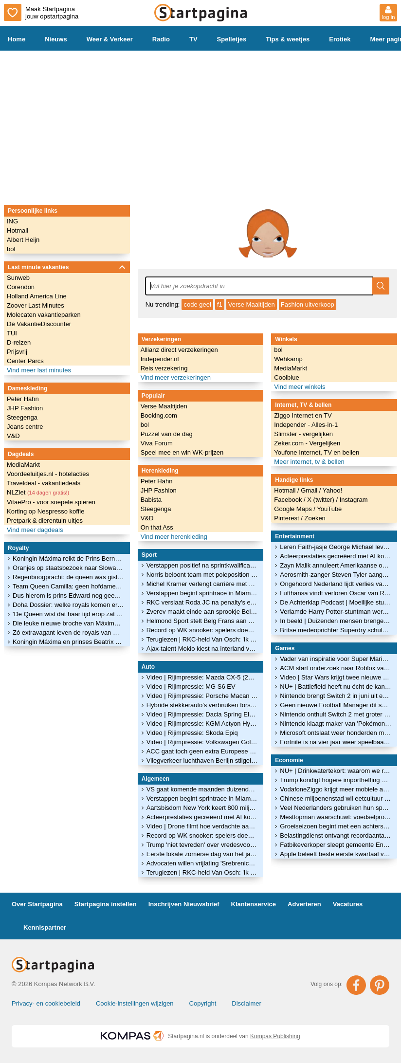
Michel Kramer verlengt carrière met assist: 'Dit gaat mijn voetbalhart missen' (202, 583)
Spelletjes (232, 39)
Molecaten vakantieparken (44, 314)
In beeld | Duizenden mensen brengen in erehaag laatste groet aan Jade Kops (335, 620)
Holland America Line (37, 296)
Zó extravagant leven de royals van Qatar (68, 632)
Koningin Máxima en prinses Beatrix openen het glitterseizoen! (68, 641)
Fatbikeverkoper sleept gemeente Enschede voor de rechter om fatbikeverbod (335, 844)
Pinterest (287, 518)
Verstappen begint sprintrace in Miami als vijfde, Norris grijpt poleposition (202, 593)
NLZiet (38, 492)
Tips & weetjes (288, 39)
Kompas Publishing (275, 1036)
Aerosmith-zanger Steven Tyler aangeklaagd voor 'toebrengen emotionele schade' (335, 574)
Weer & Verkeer (110, 39)
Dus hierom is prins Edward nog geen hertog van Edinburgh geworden (68, 595)
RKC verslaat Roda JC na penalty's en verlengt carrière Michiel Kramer (202, 602)
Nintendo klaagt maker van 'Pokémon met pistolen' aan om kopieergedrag (335, 723)
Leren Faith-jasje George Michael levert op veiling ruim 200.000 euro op (335, 546)
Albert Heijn (23, 239)
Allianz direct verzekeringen (179, 349)
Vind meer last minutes (39, 370)
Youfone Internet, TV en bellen (316, 452)
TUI (12, 333)
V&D (13, 436)
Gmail (310, 490)
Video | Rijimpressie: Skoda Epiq (192, 732)
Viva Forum (157, 443)
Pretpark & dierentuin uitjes (45, 520)
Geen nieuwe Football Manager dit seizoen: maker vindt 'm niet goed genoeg (335, 705)
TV (193, 39)
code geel (197, 304)
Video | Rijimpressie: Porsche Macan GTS (202, 695)
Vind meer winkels (299, 386)
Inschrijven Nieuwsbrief (183, 904)
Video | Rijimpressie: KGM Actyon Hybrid (202, 723)
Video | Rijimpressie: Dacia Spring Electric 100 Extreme (202, 714)
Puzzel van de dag (167, 434)
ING (12, 221)
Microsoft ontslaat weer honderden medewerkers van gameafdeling (335, 732)
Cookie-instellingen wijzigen (135, 1003)
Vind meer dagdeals (35, 529)
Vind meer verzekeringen (176, 377)
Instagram (354, 499)
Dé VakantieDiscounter (39, 324)
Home (16, 39)
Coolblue (286, 377)
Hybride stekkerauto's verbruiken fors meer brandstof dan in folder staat (202, 705)
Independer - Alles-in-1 (306, 424)
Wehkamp (288, 359)
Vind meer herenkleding (174, 536)
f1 (219, 304)
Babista (151, 499)
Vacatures (348, 904)
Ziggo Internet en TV (302, 415)
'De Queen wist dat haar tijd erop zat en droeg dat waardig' (68, 614)
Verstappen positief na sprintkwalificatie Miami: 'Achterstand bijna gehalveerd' (202, 565)
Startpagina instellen (105, 904)
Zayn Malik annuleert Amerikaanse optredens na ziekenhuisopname (335, 565)
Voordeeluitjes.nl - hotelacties (48, 473)
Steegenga (22, 417)
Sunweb (18, 277)
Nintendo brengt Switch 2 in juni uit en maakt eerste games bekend (335, 695)
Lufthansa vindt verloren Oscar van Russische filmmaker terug (335, 593)
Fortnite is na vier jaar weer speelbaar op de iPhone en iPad (335, 742)
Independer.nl (160, 359)
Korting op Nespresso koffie (45, 511)
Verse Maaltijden (251, 304)
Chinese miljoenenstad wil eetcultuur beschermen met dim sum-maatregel (335, 798)
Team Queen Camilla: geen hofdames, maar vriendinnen (68, 586)
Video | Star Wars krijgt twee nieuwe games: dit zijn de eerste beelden (335, 677)
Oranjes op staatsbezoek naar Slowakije (68, 567)
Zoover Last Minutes (35, 305)
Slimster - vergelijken (303, 434)
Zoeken (314, 518)
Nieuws (56, 39)
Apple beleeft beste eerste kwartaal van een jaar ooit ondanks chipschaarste (335, 854)
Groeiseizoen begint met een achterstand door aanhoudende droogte (335, 826)
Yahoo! (332, 490)
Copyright (203, 1003)
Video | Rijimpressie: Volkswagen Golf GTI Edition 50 (202, 742)
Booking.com (159, 415)
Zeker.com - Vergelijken (307, 443)
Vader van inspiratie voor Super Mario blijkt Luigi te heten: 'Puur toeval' (335, 658)
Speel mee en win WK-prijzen (182, 452)
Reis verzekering (164, 368)
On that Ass (157, 527)
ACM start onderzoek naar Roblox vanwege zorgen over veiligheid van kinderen (335, 668)
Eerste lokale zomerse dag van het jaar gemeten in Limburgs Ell (202, 854)
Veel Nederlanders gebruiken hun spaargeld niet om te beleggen (335, 807)
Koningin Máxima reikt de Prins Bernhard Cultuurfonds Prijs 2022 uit (68, 558)
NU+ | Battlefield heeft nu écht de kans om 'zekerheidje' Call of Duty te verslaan (335, 686)
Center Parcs (25, 361)
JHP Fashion (25, 408)
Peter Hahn (23, 399)
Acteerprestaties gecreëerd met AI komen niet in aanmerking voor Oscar (202, 817)
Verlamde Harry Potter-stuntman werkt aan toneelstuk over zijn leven (335, 611)
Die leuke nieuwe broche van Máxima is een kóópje (68, 623)
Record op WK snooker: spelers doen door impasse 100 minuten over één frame (202, 630)
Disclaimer (246, 1003)
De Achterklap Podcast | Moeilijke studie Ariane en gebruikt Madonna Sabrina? (335, 602)
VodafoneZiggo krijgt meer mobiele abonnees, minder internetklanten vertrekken (335, 789)
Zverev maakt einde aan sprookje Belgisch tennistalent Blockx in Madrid (202, 611)
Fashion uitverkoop (307, 304)
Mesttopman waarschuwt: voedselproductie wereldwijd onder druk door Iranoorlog (335, 817)
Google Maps (293, 509)
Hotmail (17, 230)
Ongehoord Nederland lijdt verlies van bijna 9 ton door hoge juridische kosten (335, 583)
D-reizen (19, 342)
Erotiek (339, 39)
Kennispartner (44, 927)
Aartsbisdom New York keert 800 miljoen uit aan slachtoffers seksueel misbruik (202, 807)
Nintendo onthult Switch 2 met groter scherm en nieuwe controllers (335, 714)
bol (11, 249)
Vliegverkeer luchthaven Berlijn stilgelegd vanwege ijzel (202, 760)
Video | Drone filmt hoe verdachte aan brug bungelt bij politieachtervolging (202, 826)
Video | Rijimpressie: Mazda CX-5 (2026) (202, 677)
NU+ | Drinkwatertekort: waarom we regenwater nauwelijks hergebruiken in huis (335, 770)
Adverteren (304, 904)
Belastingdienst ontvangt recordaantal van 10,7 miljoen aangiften (335, 835)
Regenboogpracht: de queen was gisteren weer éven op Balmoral (68, 577)
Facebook (289, 499)
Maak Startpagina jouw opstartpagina (41, 12)
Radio (161, 39)
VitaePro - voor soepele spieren (51, 502)
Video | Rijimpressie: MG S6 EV (191, 686)
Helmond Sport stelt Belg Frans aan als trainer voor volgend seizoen (202, 620)
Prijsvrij (17, 351)
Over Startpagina (37, 904)
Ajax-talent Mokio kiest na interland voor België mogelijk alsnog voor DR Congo (202, 648)
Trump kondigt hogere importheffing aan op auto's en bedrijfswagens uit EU (335, 780)
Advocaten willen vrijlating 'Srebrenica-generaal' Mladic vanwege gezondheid (202, 863)
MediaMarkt (23, 464)
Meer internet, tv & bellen (309, 461)
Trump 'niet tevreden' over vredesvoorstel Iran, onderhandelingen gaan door (202, 844)
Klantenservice (253, 904)
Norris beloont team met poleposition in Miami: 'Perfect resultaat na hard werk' (202, 574)
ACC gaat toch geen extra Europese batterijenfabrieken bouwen (202, 751)
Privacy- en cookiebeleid (46, 1003)
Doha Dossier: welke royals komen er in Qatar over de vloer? (68, 604)
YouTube (329, 509)
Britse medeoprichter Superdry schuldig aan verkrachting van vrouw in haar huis (335, 630)
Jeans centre (25, 426)
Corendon (21, 287)
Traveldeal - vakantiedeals (43, 483)
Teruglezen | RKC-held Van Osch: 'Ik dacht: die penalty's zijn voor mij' (202, 639)
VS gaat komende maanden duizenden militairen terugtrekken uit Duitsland (202, 789)
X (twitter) (321, 499)
